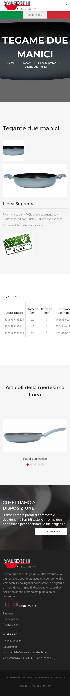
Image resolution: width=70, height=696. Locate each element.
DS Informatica (42, 686)
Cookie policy (10, 619)
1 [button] (28, 464)
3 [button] (35, 464)
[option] (13, 150)
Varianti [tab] (13, 296)
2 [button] (31, 464)
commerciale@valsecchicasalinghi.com (26, 652)
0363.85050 (10, 646)
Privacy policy (11, 624)
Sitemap (8, 613)
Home (11, 63)
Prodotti (26, 63)
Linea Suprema (47, 63)
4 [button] (39, 464)
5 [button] (42, 464)
